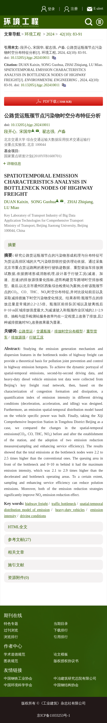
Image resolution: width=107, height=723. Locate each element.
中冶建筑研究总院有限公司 (75, 678)
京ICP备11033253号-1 (53, 715)
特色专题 (11, 624)
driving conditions (33, 516)
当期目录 (61, 624)
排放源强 (18, 337)
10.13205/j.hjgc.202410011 (30, 58)
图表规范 (11, 661)
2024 (50, 34)
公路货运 (26, 331)
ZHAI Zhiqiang (80, 202)
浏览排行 (11, 637)
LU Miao (11, 207)
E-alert (95, 8)
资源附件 (18, 577)
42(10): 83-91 (71, 34)
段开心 (10, 131)
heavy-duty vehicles (70, 510)
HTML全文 (17, 527)
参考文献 (19, 539)
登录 (48, 9)
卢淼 (61, 131)
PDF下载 (57, 101)
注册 (71, 9)
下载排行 (61, 630)
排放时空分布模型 (68, 331)
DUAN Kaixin (16, 202)
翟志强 (48, 131)
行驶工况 (36, 337)
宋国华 (25, 131)
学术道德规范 (14, 654)
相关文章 (16, 552)
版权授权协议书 (66, 661)
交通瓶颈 (43, 331)
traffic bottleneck (64, 504)
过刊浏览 (11, 630)
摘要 (12, 245)
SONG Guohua (43, 202)
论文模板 (61, 654)
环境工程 (33, 34)
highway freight (36, 504)
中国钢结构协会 (66, 685)
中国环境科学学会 (18, 685)
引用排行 (61, 637)
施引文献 (16, 565)
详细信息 (12, 164)
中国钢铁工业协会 (18, 678)
